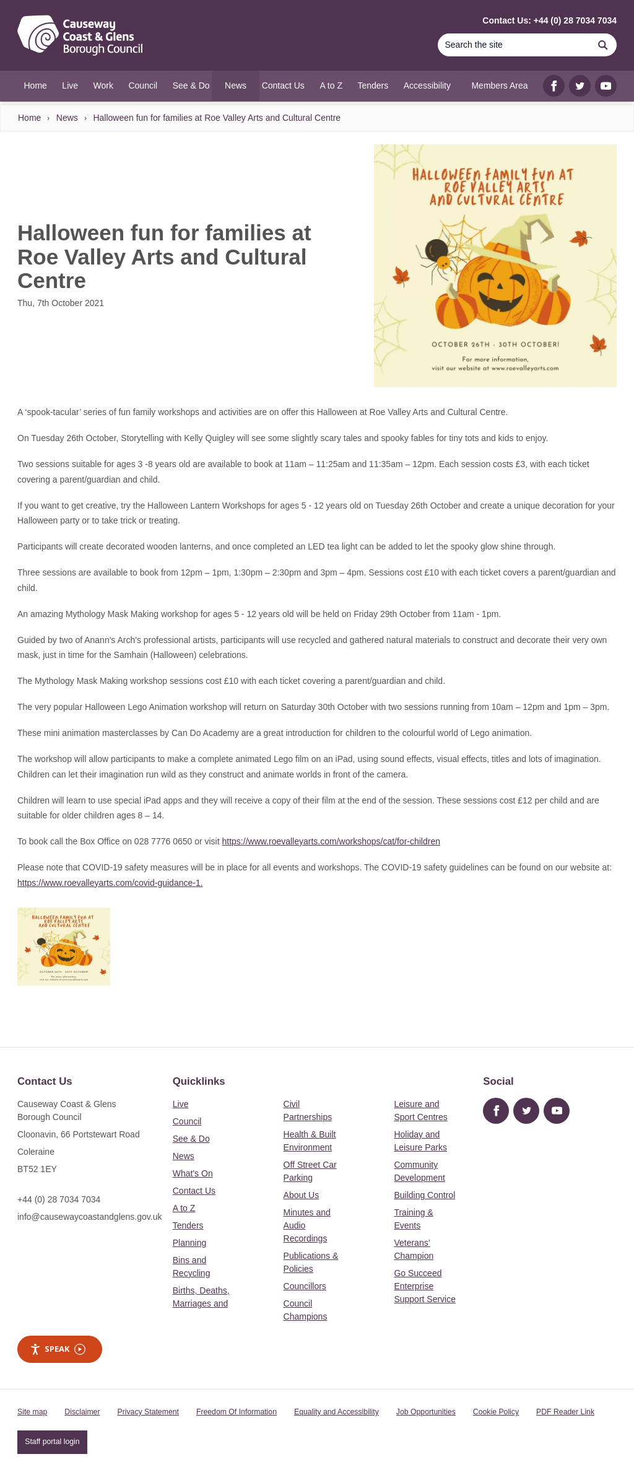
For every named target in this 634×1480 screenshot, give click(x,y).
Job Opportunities (426, 1412)
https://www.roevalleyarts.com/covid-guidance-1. (110, 883)
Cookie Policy (496, 1412)
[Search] (513, 44)
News (67, 118)
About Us (301, 1195)
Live (181, 1104)
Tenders (188, 1225)
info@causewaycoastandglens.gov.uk (89, 1217)
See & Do (191, 1139)
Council (187, 1121)
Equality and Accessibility (336, 1412)
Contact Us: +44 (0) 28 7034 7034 (549, 20)
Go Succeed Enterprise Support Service (425, 1286)
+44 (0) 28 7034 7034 (58, 1199)
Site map (32, 1412)
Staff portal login (52, 1441)
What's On (193, 1173)
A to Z (184, 1208)
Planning (190, 1243)
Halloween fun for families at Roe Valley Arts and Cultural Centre (217, 118)
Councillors (305, 1286)
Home (29, 118)
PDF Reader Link (565, 1412)
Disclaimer (82, 1412)
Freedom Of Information (236, 1412)
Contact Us (194, 1191)
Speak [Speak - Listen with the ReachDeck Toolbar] (57, 1349)
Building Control (424, 1195)
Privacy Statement (148, 1412)
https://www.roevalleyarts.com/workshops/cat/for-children (331, 841)
